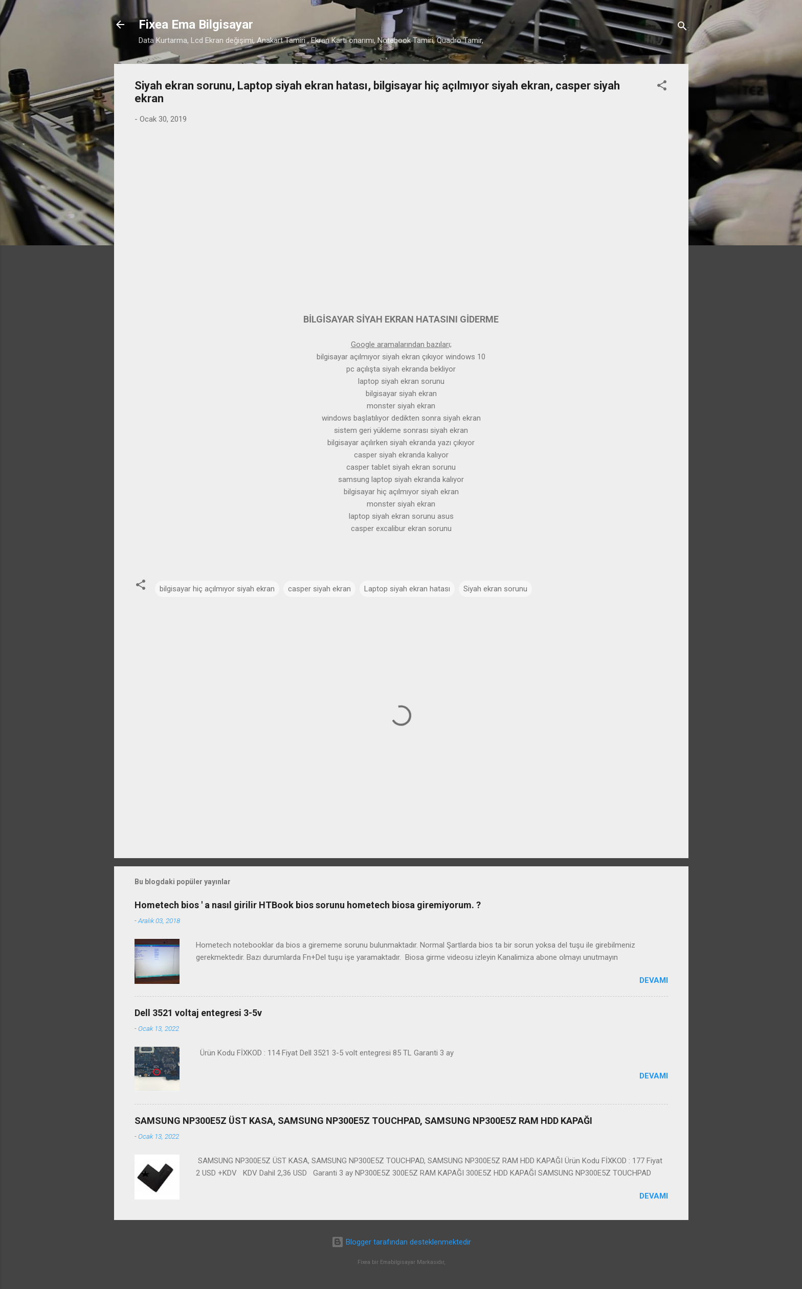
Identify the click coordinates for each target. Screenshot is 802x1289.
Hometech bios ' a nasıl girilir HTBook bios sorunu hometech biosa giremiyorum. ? (308, 905)
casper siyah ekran (319, 588)
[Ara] (682, 27)
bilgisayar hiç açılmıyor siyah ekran (217, 588)
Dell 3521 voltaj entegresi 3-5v (198, 1012)
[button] (662, 87)
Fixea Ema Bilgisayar (196, 24)
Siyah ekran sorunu (495, 588)
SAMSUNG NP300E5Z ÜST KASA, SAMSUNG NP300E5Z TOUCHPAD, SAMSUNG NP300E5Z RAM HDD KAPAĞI (363, 1120)
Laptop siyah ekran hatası (407, 588)
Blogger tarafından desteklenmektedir (401, 1242)
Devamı (653, 980)
